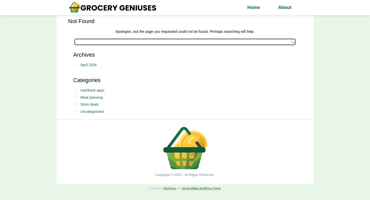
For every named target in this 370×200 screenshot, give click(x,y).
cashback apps (92, 90)
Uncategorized (92, 111)
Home (253, 7)
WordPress (169, 188)
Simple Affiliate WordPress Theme (201, 188)
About (284, 7)
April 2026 (88, 65)
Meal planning (91, 97)
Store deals (89, 104)
